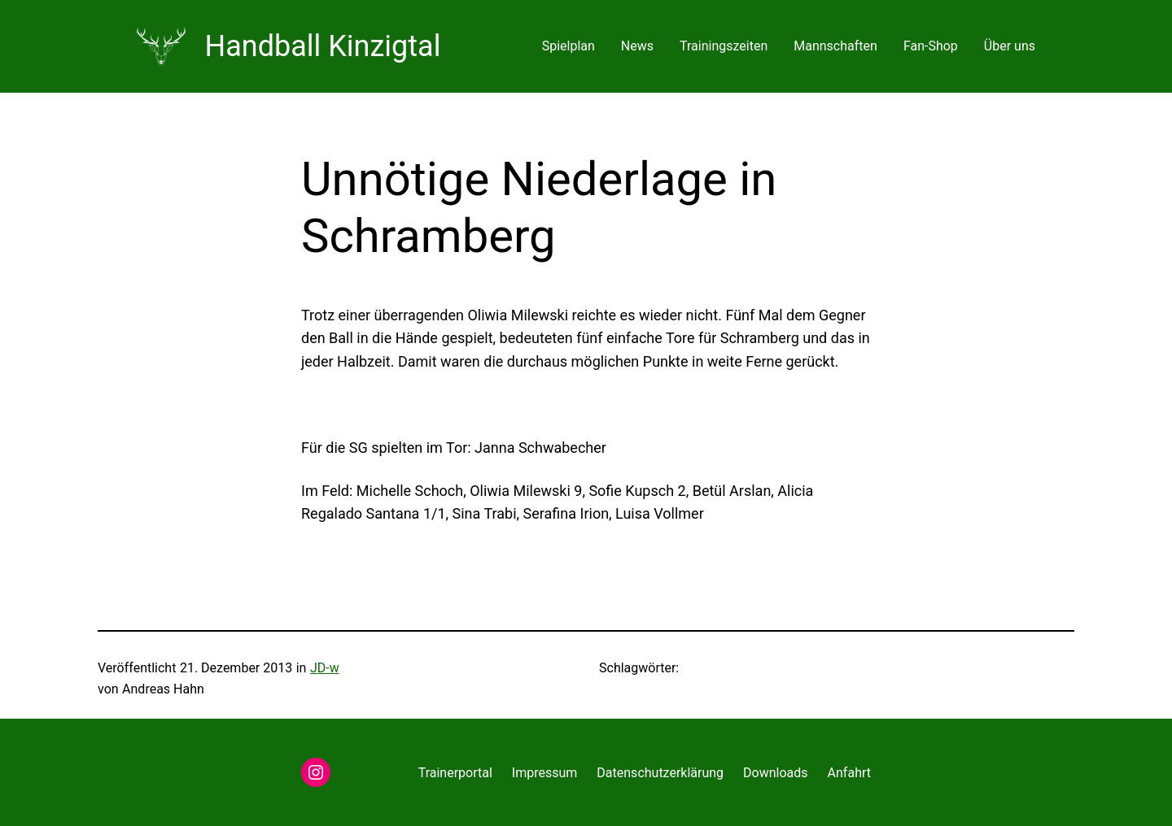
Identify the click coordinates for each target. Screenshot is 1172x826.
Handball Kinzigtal (323, 46)
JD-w (324, 668)
